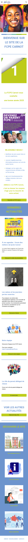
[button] (2, 2)
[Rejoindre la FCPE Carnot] (14, 200)
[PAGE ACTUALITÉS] (14, 415)
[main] (14, 42)
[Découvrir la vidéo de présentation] (14, 258)
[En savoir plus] (14, 395)
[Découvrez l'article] (14, 313)
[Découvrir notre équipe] (14, 354)
